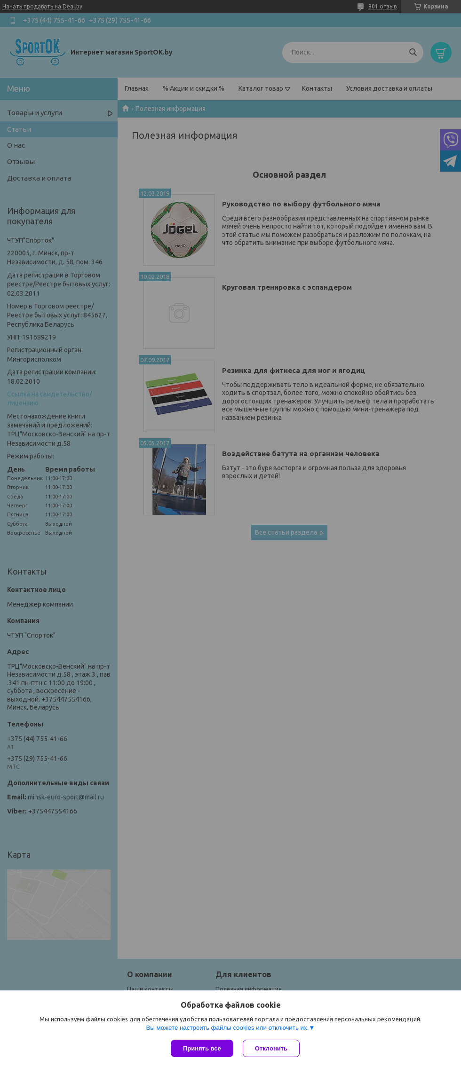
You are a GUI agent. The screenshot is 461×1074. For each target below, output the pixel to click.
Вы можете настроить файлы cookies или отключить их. (227, 1027)
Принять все (202, 1048)
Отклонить (271, 1048)
